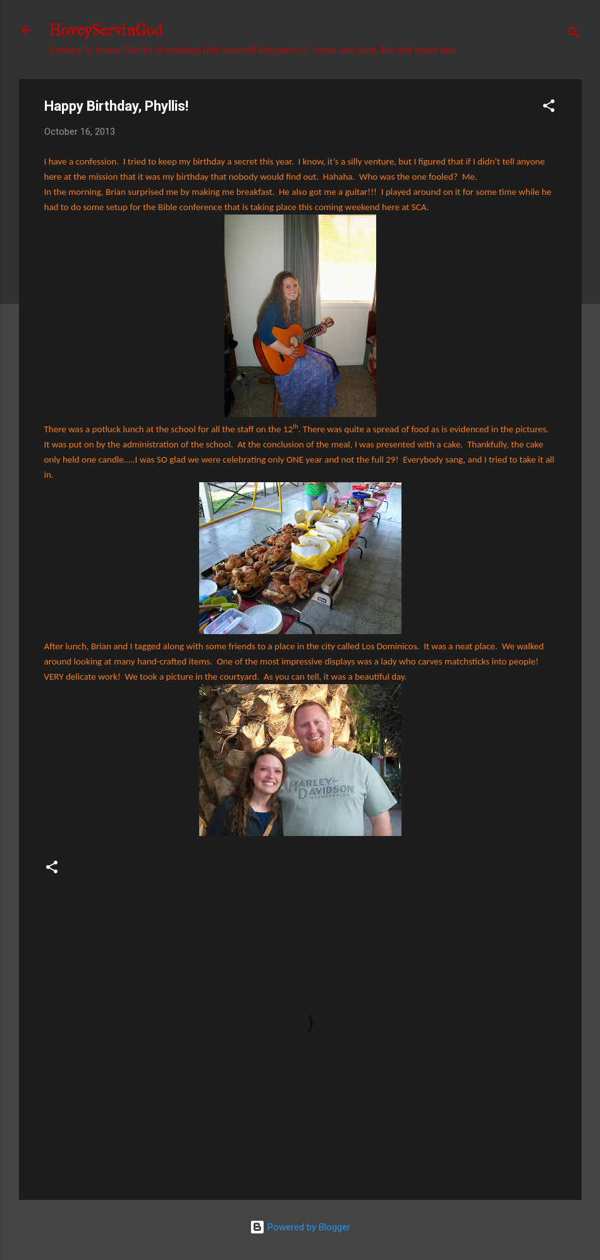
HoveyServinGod (105, 30)
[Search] (574, 34)
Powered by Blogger (300, 1227)
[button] (548, 108)
